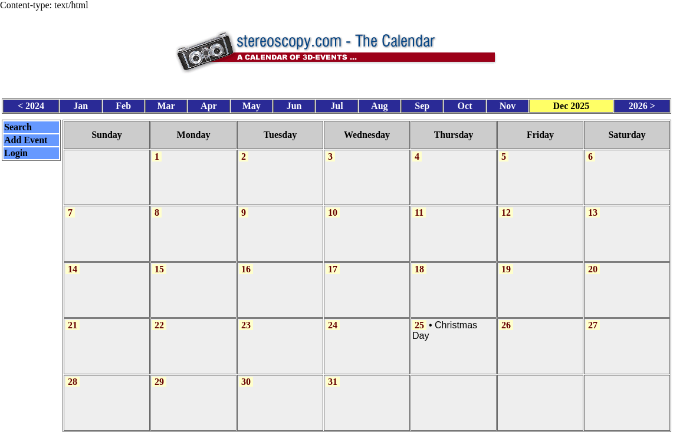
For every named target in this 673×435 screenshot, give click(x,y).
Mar (166, 103)
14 (72, 263)
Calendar (303, 428)
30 (246, 373)
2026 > (642, 103)
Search (18, 125)
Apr (209, 103)
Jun (294, 103)
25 (419, 318)
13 (593, 208)
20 (593, 263)
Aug (379, 103)
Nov (508, 103)
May (251, 103)
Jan (80, 103)
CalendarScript (362, 428)
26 (506, 318)
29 (159, 373)
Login (16, 151)
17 (332, 263)
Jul (336, 103)
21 (72, 318)
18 (419, 263)
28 (72, 373)
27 (593, 318)
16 (246, 263)
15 (159, 263)
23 (246, 318)
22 (159, 318)
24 (332, 318)
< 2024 (31, 103)
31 (332, 373)
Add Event (25, 138)
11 (419, 208)
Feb (123, 103)
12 (506, 208)
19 (506, 263)
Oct (465, 103)
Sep (422, 103)
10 (332, 208)
